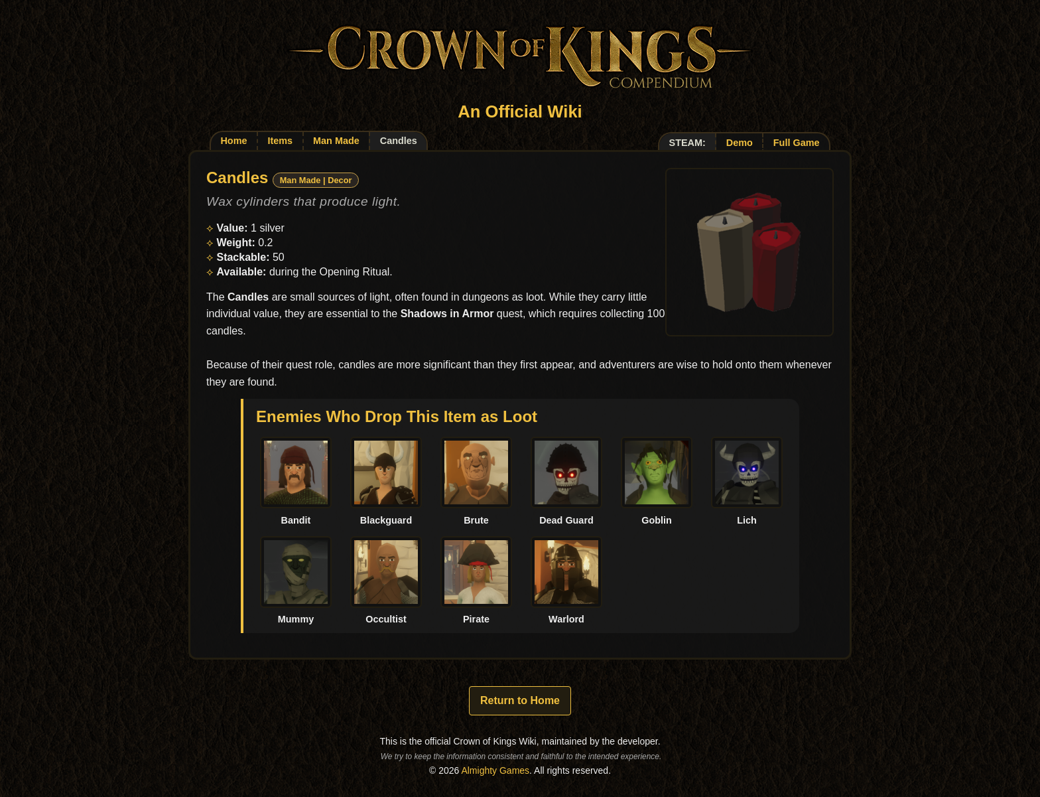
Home (233, 140)
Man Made (336, 140)
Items (279, 140)
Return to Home (520, 700)
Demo (739, 142)
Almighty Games (495, 770)
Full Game (796, 142)
